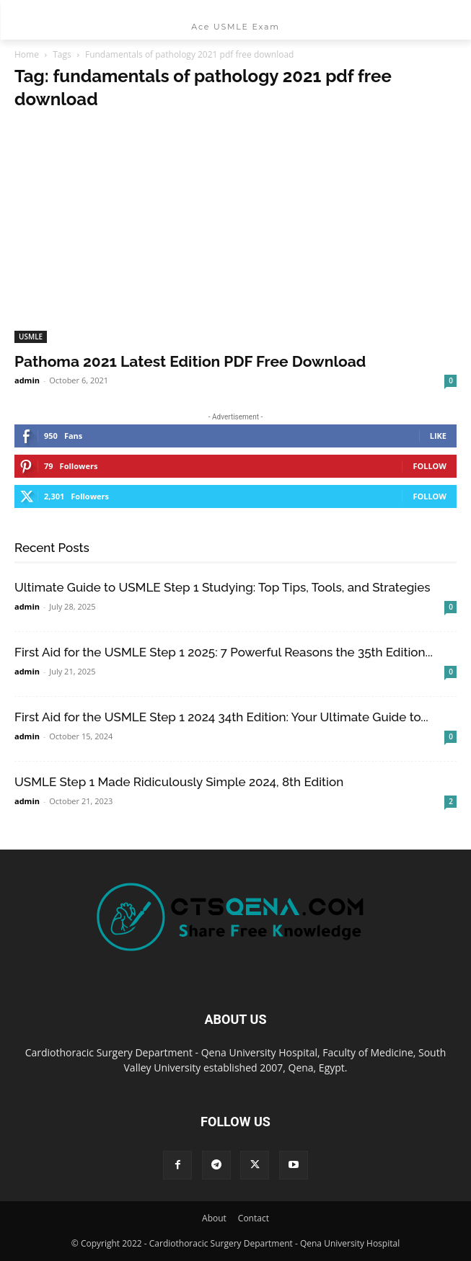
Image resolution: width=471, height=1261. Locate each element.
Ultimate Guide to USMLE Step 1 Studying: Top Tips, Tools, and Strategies (222, 587)
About (214, 1218)
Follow (429, 465)
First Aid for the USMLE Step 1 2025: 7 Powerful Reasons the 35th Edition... (223, 652)
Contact (253, 1218)
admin (27, 380)
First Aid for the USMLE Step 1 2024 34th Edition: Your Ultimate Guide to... (221, 717)
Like (438, 435)
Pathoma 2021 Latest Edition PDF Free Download (190, 361)
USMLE (31, 336)
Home (26, 54)
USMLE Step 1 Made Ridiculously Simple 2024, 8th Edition (178, 782)
